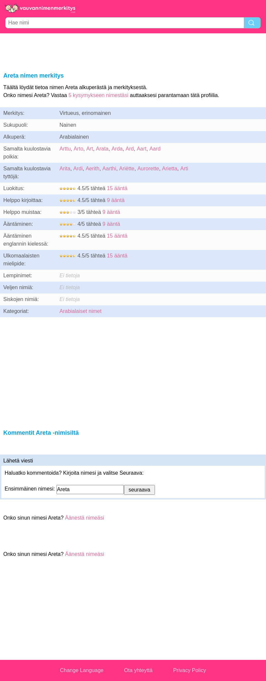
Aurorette (148, 168)
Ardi (78, 168)
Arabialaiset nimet (80, 311)
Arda (117, 149)
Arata (102, 149)
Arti (184, 168)
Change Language (82, 670)
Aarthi (109, 168)
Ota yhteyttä (138, 670)
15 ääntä (117, 188)
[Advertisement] (133, 51)
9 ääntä (115, 200)
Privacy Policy (189, 670)
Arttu (65, 149)
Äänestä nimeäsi (84, 518)
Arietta (169, 168)
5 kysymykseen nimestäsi (98, 95)
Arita (64, 168)
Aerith (92, 168)
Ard (130, 149)
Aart (141, 149)
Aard (155, 149)
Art (89, 149)
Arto (78, 149)
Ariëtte (126, 168)
